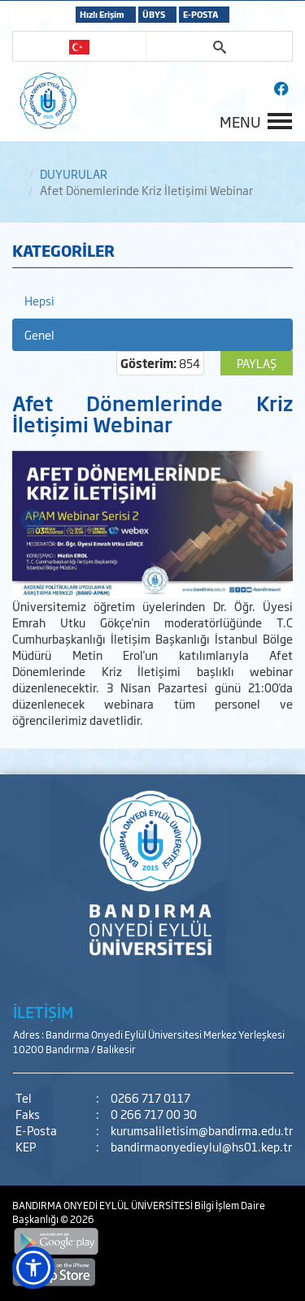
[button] (33, 1268)
